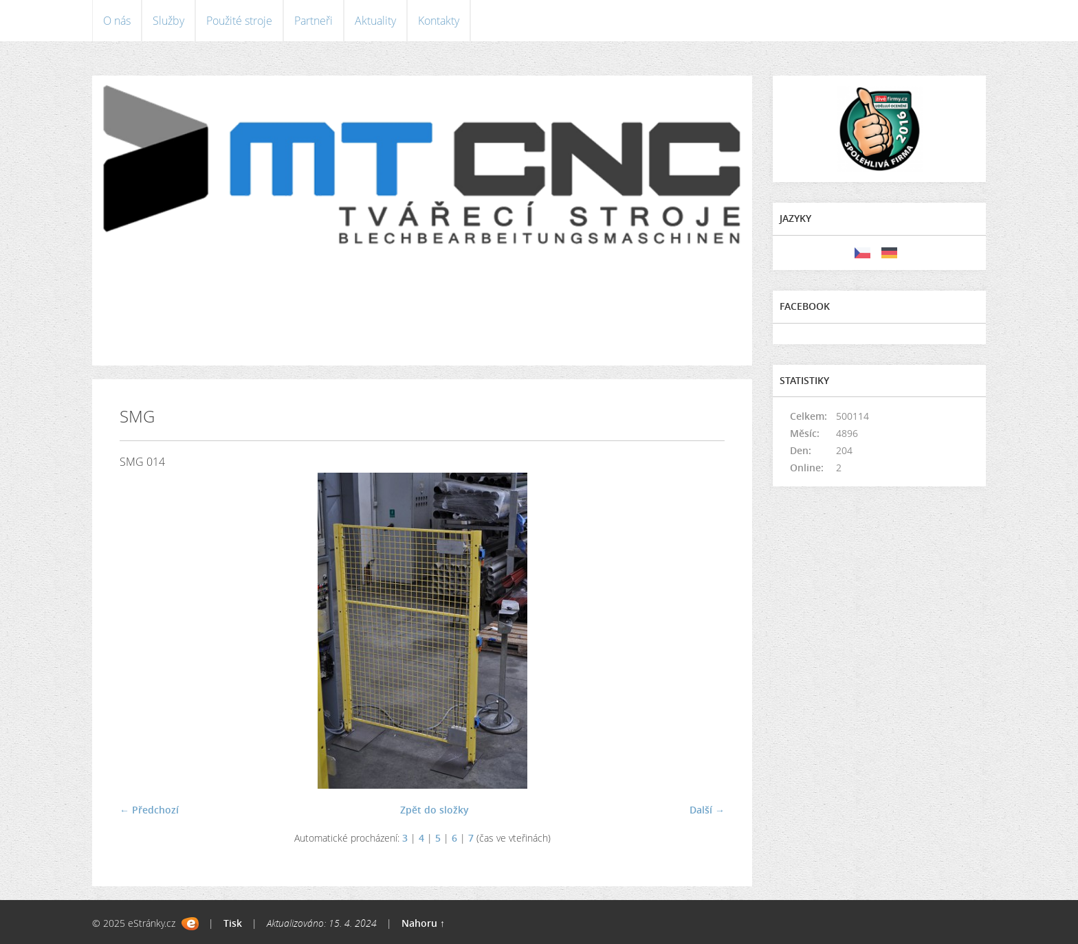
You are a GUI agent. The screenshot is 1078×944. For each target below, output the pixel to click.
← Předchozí (149, 809)
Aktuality (375, 20)
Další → (707, 809)
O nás (117, 20)
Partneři (313, 20)
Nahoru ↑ (423, 923)
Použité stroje (239, 20)
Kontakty (438, 20)
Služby (168, 20)
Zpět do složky (434, 809)
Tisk (232, 923)
